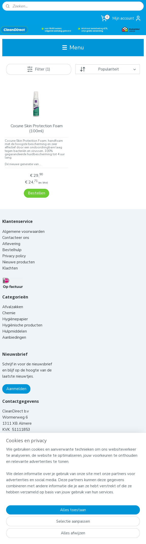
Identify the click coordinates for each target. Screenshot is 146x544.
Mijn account (126, 18)
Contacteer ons (16, 231)
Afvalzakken (12, 300)
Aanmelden (16, 382)
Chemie (8, 306)
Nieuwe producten (18, 255)
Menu (73, 47)
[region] (73, 472)
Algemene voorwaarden (24, 224)
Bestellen (36, 186)
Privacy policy (14, 249)
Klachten (10, 261)
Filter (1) (38, 69)
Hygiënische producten (22, 318)
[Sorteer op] (108, 69)
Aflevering (11, 237)
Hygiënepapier (15, 312)
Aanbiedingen (14, 330)
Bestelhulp (12, 243)
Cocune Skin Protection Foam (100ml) (37, 128)
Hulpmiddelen (15, 324)
